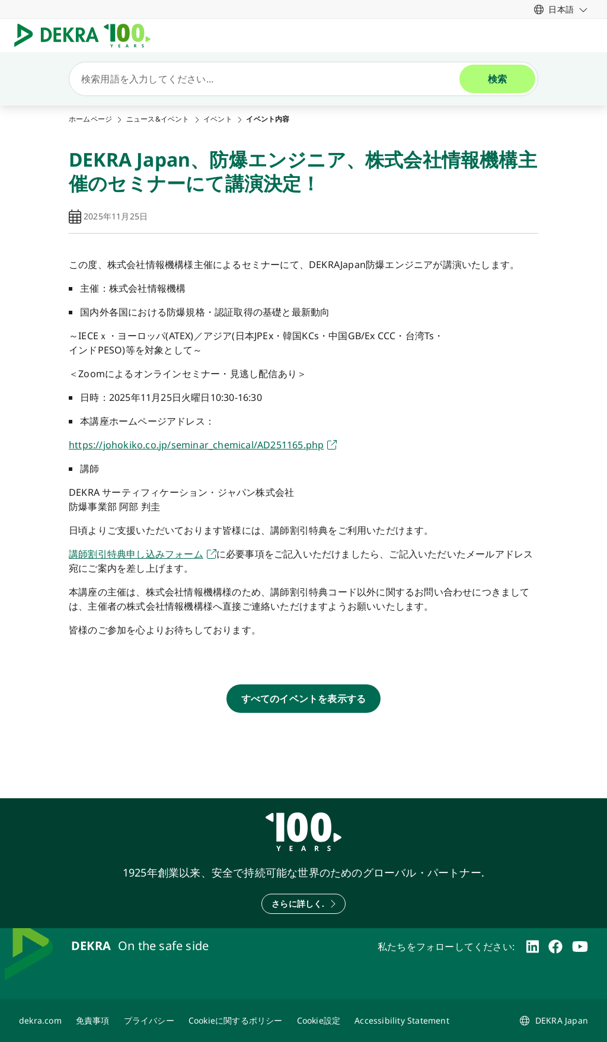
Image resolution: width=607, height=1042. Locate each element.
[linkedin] (532, 946)
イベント (217, 119)
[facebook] (555, 946)
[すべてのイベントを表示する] (303, 698)
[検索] (269, 79)
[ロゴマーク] (87, 35)
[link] (561, 9)
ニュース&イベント (158, 119)
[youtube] (580, 946)
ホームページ (90, 119)
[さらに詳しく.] (303, 904)
